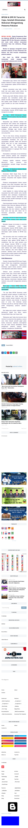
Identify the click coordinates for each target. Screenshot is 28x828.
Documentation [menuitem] (5, 711)
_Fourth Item (4, 784)
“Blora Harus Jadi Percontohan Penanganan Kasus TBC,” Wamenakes (12, 387)
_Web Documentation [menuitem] (19, 711)
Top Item (16, 754)
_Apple (3, 779)
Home (2, 690)
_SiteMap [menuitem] (16, 706)
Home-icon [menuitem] (3, 698)
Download (16, 795)
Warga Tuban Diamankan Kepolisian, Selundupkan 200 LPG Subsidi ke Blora (11, 422)
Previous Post (5, 428)
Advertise (3, 752)
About (15, 690)
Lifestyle (3, 793)
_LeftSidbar (4, 790)
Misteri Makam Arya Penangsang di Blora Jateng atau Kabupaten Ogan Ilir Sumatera (17, 589)
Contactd (16, 774)
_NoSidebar (17, 790)
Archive (16, 771)
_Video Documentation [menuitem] (6, 714)
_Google (16, 776)
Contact (3, 692)
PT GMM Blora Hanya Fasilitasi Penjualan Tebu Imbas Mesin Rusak (16, 597)
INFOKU (3, 624)
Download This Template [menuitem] (20, 714)
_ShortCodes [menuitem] (4, 706)
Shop (2, 795)
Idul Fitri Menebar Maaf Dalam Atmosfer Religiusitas (16, 582)
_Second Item (4, 781)
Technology (4, 776)
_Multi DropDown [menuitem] (5, 701)
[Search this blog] (10, 607)
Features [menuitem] (16, 698)
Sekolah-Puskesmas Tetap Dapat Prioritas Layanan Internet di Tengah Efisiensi (12, 404)
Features (3, 788)
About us (3, 754)
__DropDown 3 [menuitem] (17, 703)
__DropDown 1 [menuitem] (17, 701)
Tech (15, 793)
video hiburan (4, 639)
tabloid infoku (8, 28)
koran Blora (4, 631)
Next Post (23, 428)
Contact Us (3, 728)
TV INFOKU (3, 616)
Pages (2, 774)
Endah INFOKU (4, 14)
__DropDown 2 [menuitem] (4, 703)
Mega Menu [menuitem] (17, 709)
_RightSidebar (17, 788)
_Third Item (17, 781)
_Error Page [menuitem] (4, 709)
